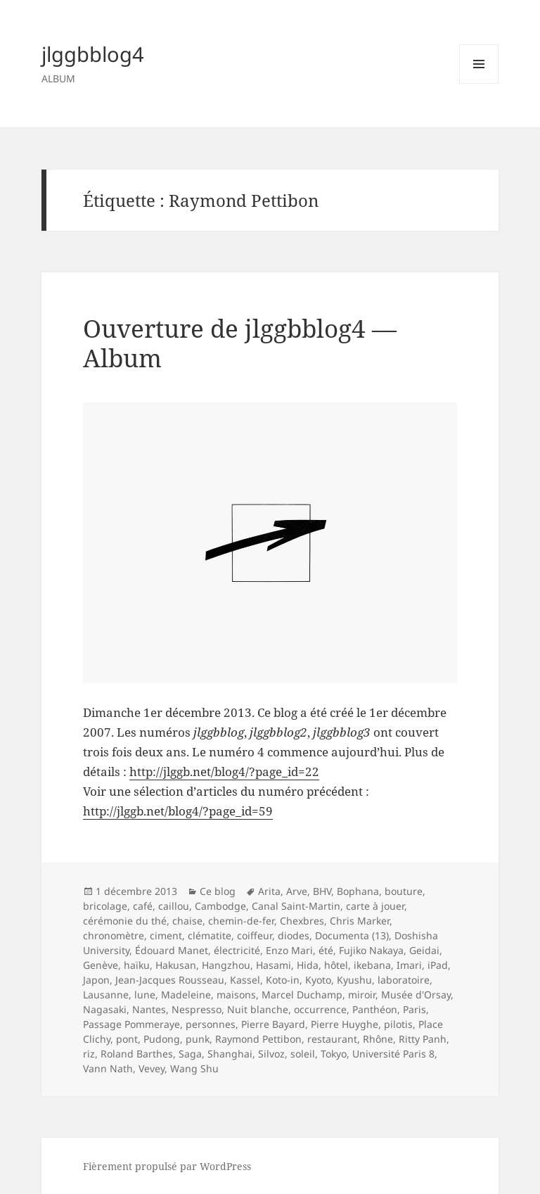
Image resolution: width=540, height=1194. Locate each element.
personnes (211, 1024)
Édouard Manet (171, 950)
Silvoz (271, 1053)
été (326, 950)
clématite (209, 935)
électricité (237, 950)
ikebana (372, 965)
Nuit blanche (257, 1009)
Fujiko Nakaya (371, 950)
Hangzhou (226, 965)
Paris (414, 1009)
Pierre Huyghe (344, 1024)
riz (89, 1053)
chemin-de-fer (241, 920)
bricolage (105, 906)
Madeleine (186, 994)
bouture (404, 891)
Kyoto (318, 979)
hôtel (336, 965)
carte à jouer (375, 906)
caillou (173, 906)
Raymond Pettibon (258, 1039)
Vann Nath (108, 1068)
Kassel (245, 979)
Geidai (424, 950)
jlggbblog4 (92, 54)
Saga (190, 1053)
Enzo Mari (289, 950)
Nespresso (196, 1009)
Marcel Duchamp (302, 994)
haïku (137, 965)
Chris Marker (360, 920)
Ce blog (218, 891)
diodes (293, 935)
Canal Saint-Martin (296, 906)
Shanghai (229, 1053)
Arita (269, 891)
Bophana (358, 891)
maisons (236, 994)
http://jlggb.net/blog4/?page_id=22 (224, 771)
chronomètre (113, 935)
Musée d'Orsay (416, 994)
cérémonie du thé (125, 920)
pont (127, 1039)
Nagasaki (105, 1009)
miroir (361, 994)
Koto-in (283, 979)
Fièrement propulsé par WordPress (167, 1166)
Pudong (161, 1039)
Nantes (149, 1009)
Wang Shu (194, 1068)
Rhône (378, 1039)
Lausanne (106, 994)
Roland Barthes (137, 1053)
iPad (438, 965)
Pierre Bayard (273, 1024)
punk (198, 1039)
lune (144, 994)
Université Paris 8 (393, 1053)
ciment (166, 935)
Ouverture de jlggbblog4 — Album (240, 343)
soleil (302, 1053)
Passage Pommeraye (131, 1024)
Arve (296, 891)
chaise (187, 920)
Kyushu (354, 979)
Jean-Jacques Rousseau (169, 979)
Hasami (273, 965)
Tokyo (334, 1053)
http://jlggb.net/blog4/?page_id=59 (178, 811)
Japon (96, 979)
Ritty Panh (422, 1039)
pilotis (398, 1024)
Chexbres (302, 920)
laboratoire (404, 979)
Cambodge (220, 906)
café (143, 906)
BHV (322, 891)
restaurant (332, 1039)
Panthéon (374, 1009)
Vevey (152, 1068)
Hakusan (175, 965)
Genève (100, 965)
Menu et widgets (479, 83)
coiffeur (254, 935)
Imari (409, 965)
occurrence (320, 1009)
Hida (308, 965)
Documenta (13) (352, 935)
